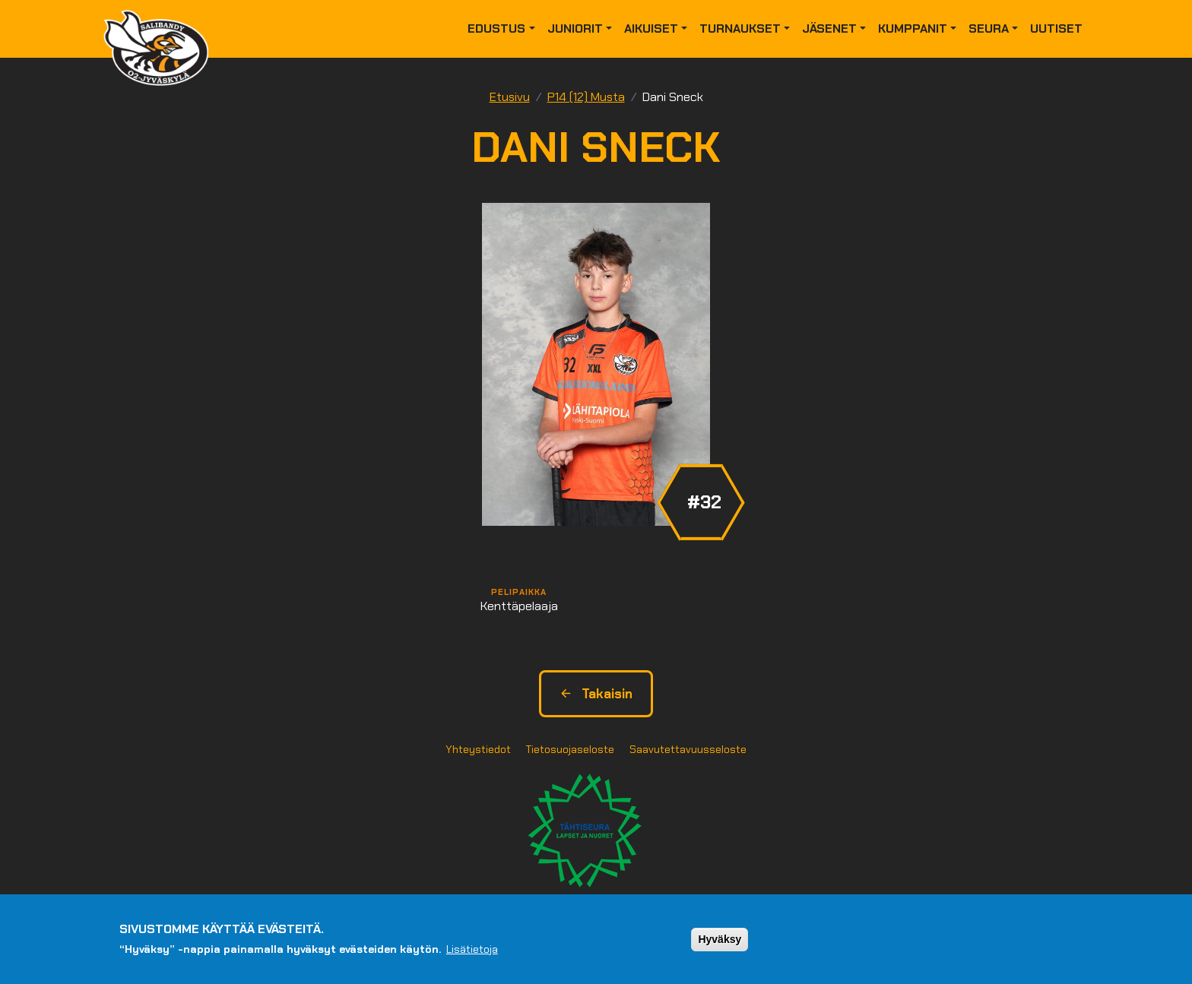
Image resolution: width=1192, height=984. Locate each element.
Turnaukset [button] (740, 28)
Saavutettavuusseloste (688, 749)
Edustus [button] (496, 28)
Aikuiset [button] (651, 28)
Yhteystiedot (478, 749)
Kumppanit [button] (912, 28)
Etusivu (510, 97)
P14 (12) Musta (586, 97)
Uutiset (1056, 28)
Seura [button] (988, 28)
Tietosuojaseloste (570, 749)
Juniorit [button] (575, 28)
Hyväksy (719, 943)
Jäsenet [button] (829, 28)
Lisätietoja (472, 953)
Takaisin (596, 693)
